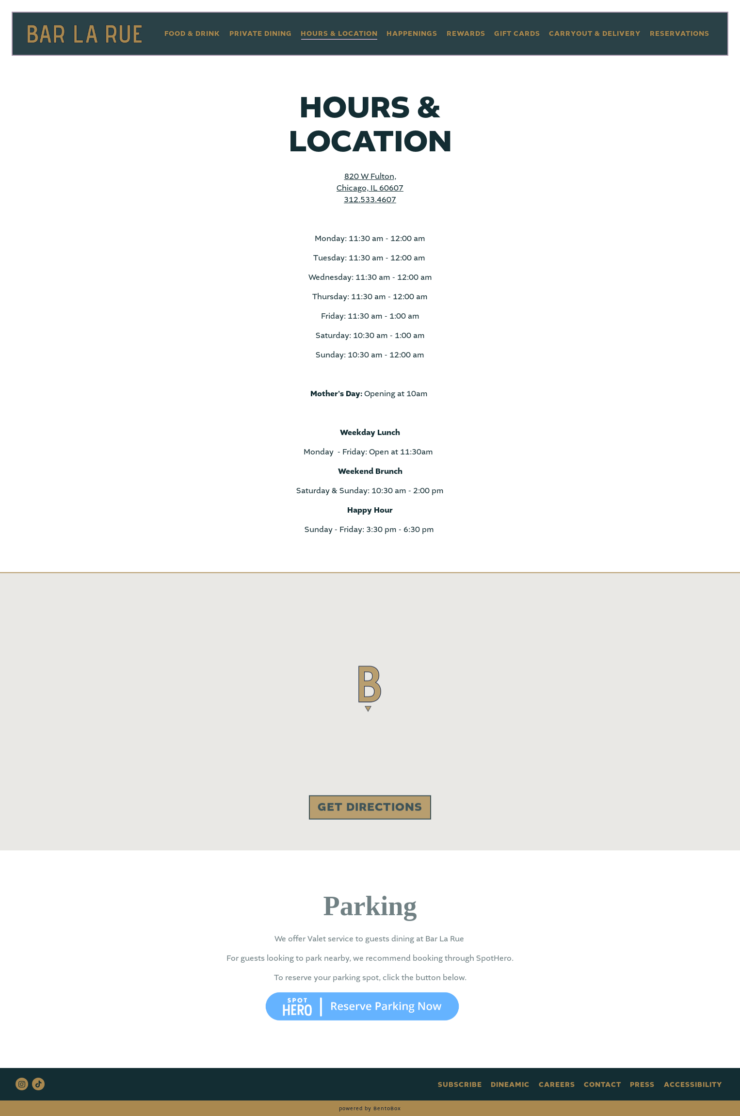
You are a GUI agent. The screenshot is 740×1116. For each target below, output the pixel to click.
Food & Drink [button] (192, 33)
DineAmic (510, 1084)
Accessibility (693, 1084)
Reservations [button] (679, 33)
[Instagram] (22, 1084)
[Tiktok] (38, 1084)
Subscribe (460, 1084)
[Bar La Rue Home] (84, 33)
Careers (557, 1084)
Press (642, 1084)
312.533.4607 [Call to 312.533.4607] (370, 199)
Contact (602, 1084)
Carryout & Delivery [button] (595, 33)
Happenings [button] (411, 33)
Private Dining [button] (260, 33)
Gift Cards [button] (517, 33)
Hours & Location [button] (339, 33)
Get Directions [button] (370, 810)
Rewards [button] (466, 33)
